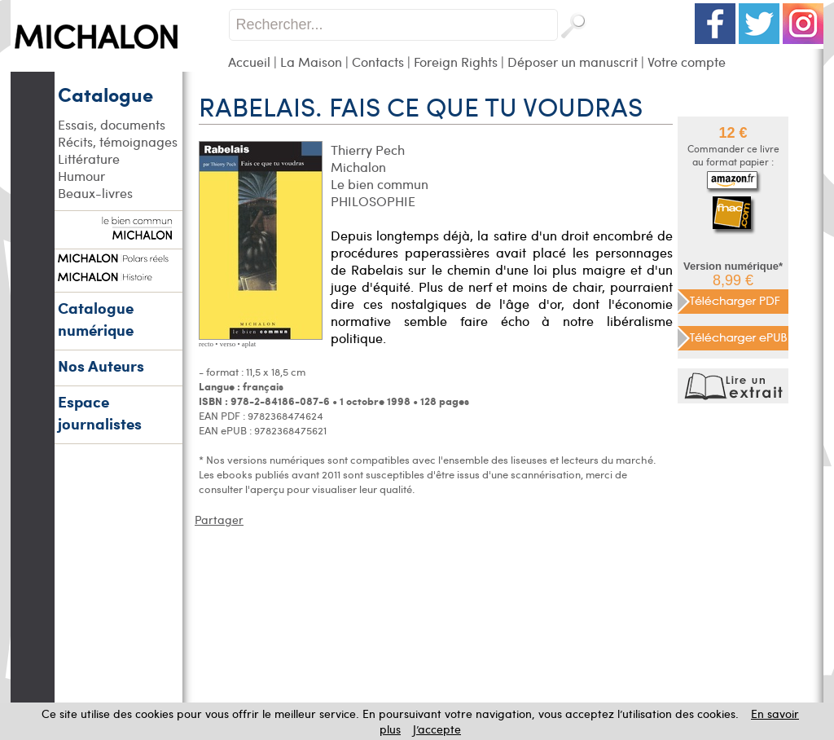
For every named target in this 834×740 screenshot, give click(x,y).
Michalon (358, 166)
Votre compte (686, 61)
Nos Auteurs (101, 366)
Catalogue (105, 94)
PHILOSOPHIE (373, 200)
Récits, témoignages (118, 141)
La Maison (311, 61)
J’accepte (437, 729)
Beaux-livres (95, 192)
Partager (219, 519)
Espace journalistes (100, 412)
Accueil (249, 61)
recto (206, 344)
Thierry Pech (368, 149)
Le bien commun (379, 183)
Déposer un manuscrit (572, 61)
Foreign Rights (456, 61)
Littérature (89, 158)
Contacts (378, 61)
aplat (249, 344)
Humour (81, 175)
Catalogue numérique (96, 319)
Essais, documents (111, 124)
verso (228, 344)
